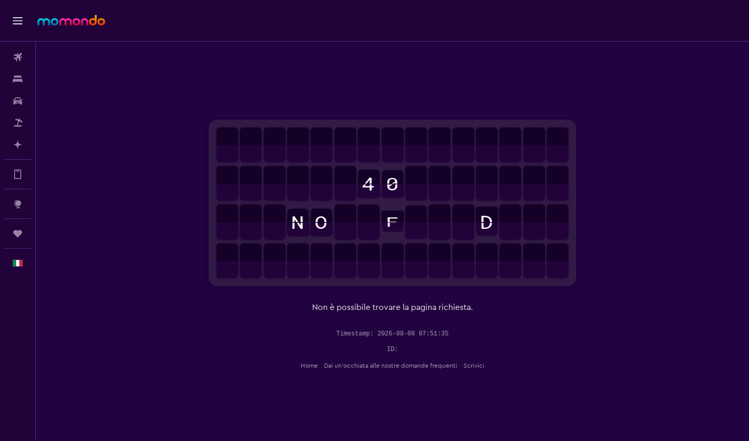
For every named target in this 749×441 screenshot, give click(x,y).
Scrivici (473, 365)
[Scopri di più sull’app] (17, 174)
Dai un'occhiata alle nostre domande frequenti (390, 365)
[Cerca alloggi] (17, 79)
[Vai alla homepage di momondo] (71, 20)
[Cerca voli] (17, 57)
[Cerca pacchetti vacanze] (17, 122)
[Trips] (17, 233)
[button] (17, 20)
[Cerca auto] (17, 100)
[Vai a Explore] (17, 203)
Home (309, 365)
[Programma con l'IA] (17, 144)
